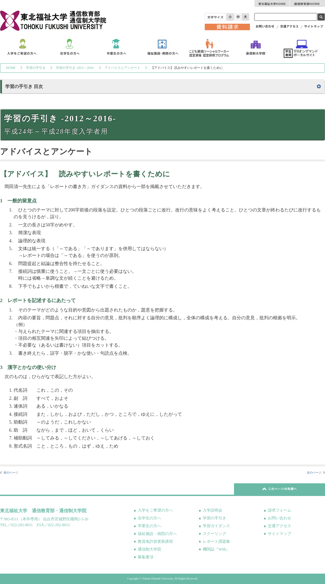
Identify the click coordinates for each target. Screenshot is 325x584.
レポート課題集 (216, 541)
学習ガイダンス (216, 526)
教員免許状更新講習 (155, 541)
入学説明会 (212, 510)
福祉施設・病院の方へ (157, 533)
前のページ (11, 472)
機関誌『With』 (216, 549)
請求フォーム (279, 510)
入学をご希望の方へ (155, 510)
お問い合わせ (279, 518)
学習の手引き (36, 68)
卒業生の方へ (149, 526)
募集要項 (145, 557)
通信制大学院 (149, 549)
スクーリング (214, 533)
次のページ (314, 472)
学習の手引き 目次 (24, 86)
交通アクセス (279, 526)
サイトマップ (279, 533)
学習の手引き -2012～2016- (75, 68)
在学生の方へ (149, 518)
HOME (11, 68)
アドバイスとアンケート (122, 68)
